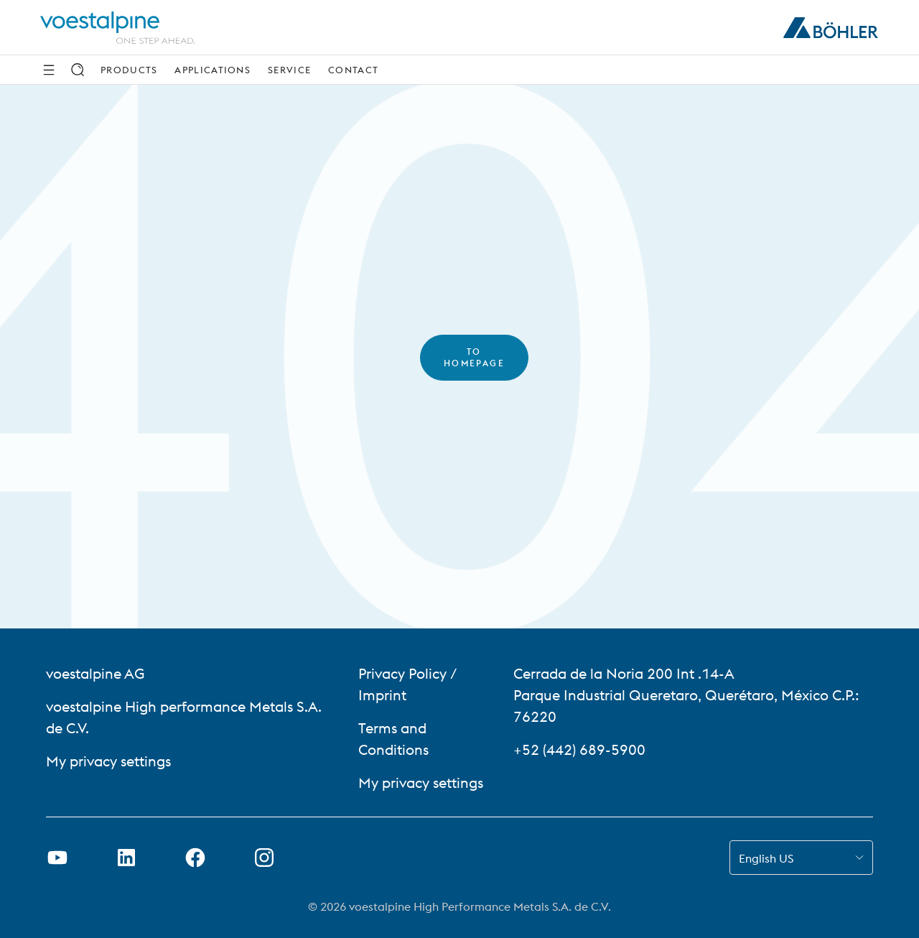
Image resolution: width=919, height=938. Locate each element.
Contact (353, 69)
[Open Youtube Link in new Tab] (57, 857)
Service (289, 69)
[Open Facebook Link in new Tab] (195, 857)
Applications (212, 69)
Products (129, 69)
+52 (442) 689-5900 (579, 749)
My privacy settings (108, 761)
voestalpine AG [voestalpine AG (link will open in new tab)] (95, 673)
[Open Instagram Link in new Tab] (264, 857)
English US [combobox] (766, 858)
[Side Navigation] (48, 69)
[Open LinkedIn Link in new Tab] (126, 857)
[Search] (77, 69)
